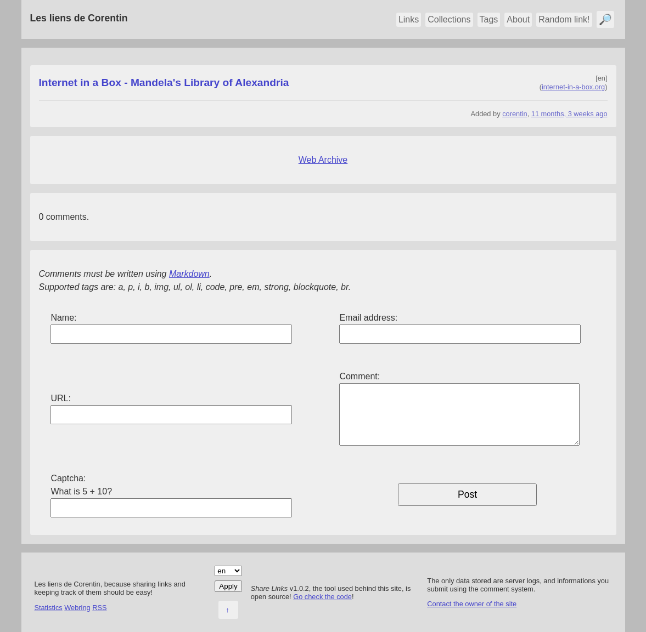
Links (408, 19)
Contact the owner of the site (471, 604)
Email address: (368, 317)
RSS (99, 607)
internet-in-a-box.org (573, 87)
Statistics (49, 607)
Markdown (189, 273)
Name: (63, 317)
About (518, 19)
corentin (514, 114)
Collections (449, 19)
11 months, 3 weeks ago (569, 114)
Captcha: (68, 478)
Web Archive (323, 159)
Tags (489, 19)
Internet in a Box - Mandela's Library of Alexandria (164, 82)
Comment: (359, 376)
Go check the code (322, 597)
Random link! (563, 19)
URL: (60, 398)
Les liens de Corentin (79, 18)
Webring (77, 607)
